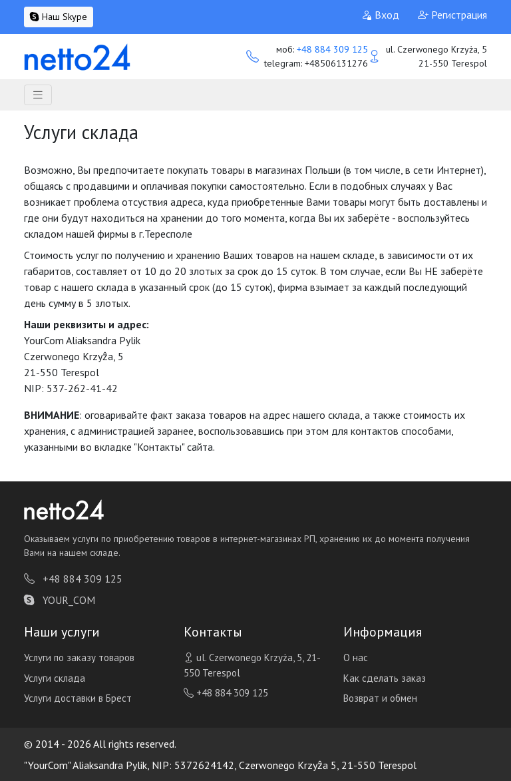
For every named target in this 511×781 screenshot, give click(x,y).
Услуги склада (54, 678)
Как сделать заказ (384, 678)
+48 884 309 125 (332, 49)
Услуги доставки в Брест (78, 698)
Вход (380, 14)
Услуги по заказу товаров (79, 657)
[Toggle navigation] (38, 95)
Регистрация (452, 14)
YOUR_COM (59, 600)
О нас (355, 657)
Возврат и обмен (380, 698)
